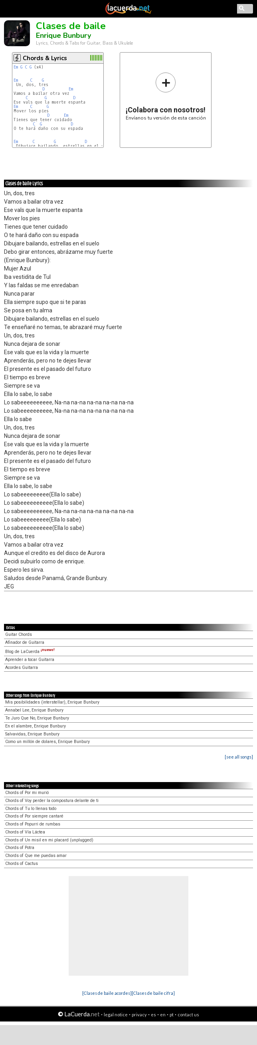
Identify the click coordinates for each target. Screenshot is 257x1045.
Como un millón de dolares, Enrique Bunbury (47, 741)
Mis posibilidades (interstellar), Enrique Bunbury (52, 702)
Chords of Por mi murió (27, 792)
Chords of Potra (19, 847)
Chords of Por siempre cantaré (34, 816)
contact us (188, 1014)
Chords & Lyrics (45, 58)
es (153, 1014)
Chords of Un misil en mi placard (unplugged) (49, 840)
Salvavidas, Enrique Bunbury (32, 734)
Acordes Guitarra (21, 667)
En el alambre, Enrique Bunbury (35, 726)
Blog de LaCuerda (30, 651)
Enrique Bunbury (63, 35)
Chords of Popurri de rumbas (32, 824)
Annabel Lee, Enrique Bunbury (34, 710)
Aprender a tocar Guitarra (29, 659)
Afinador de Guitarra (24, 642)
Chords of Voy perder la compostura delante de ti (52, 800)
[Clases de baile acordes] (107, 993)
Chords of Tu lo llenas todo (30, 808)
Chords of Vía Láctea (25, 832)
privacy (139, 1014)
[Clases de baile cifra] (153, 993)
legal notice (116, 1014)
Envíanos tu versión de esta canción (166, 96)
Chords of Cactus (21, 863)
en (163, 1014)
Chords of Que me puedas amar (36, 855)
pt (172, 1014)
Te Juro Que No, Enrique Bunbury (37, 718)
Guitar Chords (18, 634)
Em (16, 67)
